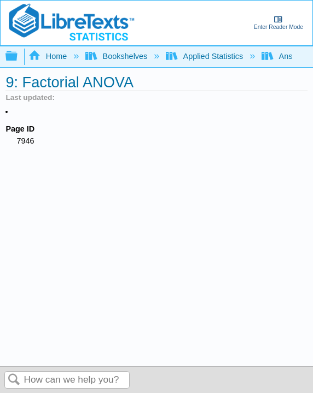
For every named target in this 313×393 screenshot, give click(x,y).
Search (14, 380)
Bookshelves (117, 56)
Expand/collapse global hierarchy (19, 56)
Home (48, 56)
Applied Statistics (205, 56)
